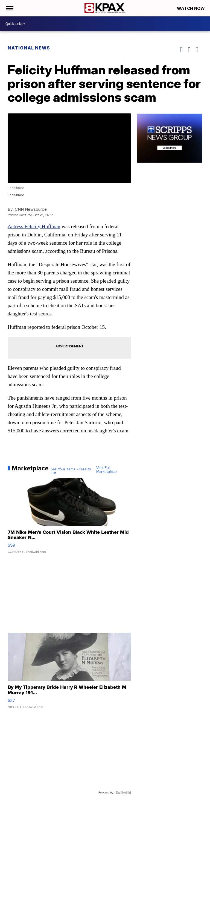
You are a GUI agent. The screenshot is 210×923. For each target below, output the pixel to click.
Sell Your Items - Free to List (71, 471)
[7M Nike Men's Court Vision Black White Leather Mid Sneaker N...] (70, 518)
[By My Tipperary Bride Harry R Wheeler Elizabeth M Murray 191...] (70, 673)
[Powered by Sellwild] (123, 793)
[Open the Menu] (9, 8)
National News (29, 48)
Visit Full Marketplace (106, 470)
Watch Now (191, 8)
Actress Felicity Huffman (34, 226)
